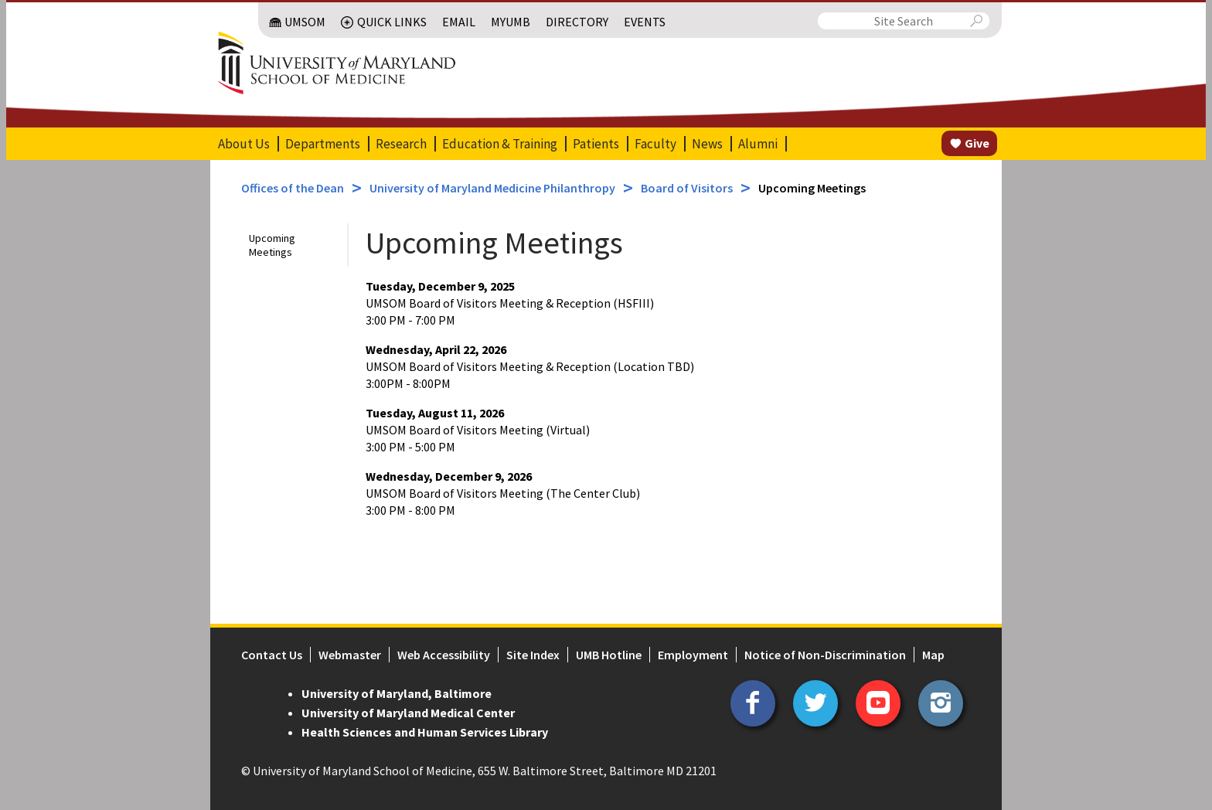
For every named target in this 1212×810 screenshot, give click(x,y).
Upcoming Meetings (272, 245)
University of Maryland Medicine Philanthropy (492, 188)
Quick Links (392, 21)
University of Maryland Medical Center (408, 712)
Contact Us (271, 654)
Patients (596, 143)
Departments (322, 143)
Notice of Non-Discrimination (825, 654)
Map (933, 654)
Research (401, 143)
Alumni (758, 143)
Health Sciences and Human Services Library (424, 732)
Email (458, 21)
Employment (693, 654)
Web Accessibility (443, 654)
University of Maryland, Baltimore (396, 693)
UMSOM (304, 21)
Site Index (533, 654)
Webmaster (349, 654)
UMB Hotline (609, 654)
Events (645, 21)
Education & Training (499, 143)
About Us (244, 143)
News (707, 143)
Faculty (655, 143)
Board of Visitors (687, 188)
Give (977, 143)
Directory (577, 21)
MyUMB (510, 21)
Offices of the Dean (292, 188)
